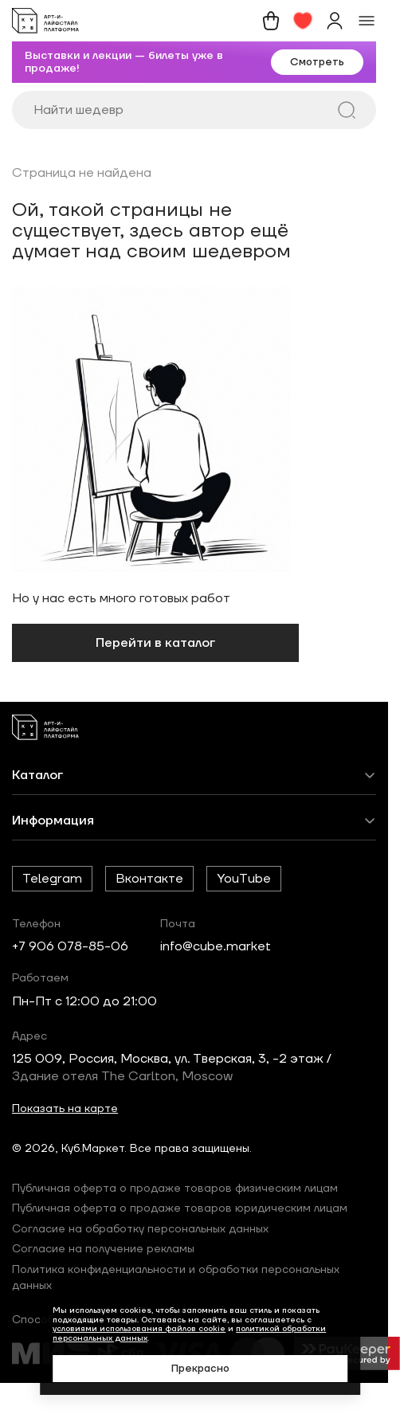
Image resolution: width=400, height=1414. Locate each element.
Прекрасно (200, 1368)
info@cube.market (215, 946)
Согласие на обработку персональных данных (140, 1229)
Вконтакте (149, 879)
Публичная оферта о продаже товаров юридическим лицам (179, 1208)
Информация (53, 820)
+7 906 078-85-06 (70, 946)
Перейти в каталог (155, 643)
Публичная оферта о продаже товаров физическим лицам (175, 1188)
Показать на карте (65, 1109)
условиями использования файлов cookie (139, 1328)
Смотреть (317, 62)
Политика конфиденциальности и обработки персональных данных (175, 1278)
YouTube (244, 879)
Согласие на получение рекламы (103, 1249)
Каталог (37, 775)
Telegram (52, 879)
